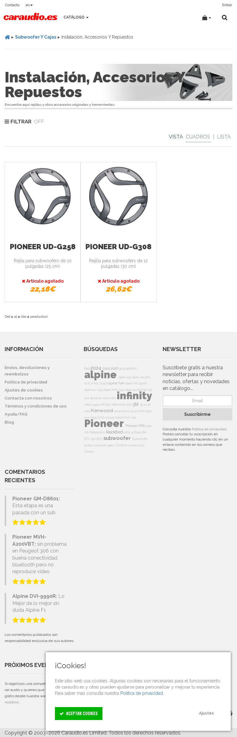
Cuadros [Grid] (198, 137)
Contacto (12, 5)
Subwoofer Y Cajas (35, 37)
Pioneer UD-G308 (118, 246)
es (29, 5)
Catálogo (76, 17)
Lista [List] (224, 137)
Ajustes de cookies (24, 390)
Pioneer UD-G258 (43, 246)
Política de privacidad (209, 429)
